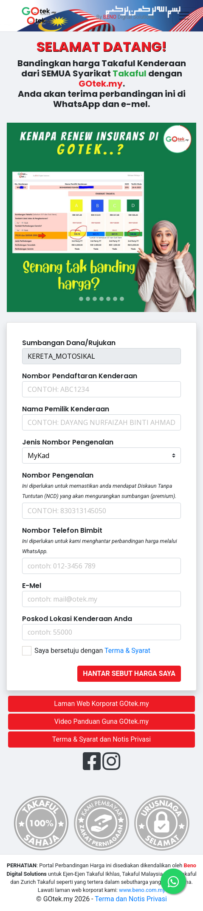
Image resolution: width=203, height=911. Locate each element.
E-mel (31, 585)
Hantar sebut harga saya (129, 673)
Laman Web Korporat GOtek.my (101, 704)
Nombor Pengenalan (57, 475)
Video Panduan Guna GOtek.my (101, 721)
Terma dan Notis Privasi (131, 899)
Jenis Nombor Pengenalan (67, 442)
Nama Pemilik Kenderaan (65, 409)
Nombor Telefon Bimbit (62, 530)
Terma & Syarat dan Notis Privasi (101, 739)
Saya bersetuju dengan (92, 651)
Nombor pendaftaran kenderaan (79, 376)
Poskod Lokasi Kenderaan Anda (77, 619)
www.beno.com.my (142, 890)
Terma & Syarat (127, 651)
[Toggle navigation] (184, 15)
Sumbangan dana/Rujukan (69, 343)
